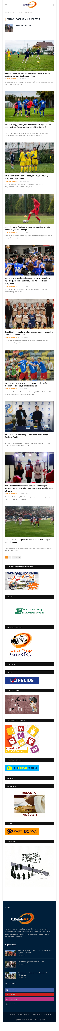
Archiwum (13, 1023)
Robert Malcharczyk (23, 34)
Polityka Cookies (37, 1023)
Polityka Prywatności (24, 1023)
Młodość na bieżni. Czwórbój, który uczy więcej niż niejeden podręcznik (35, 960)
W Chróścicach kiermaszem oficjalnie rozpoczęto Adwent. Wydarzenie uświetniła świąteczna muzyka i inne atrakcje (29, 497)
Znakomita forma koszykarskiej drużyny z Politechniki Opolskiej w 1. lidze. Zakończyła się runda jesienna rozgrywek (27, 289)
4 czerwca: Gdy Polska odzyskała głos (31, 970)
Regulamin (47, 1023)
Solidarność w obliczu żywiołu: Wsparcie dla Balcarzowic (32, 983)
